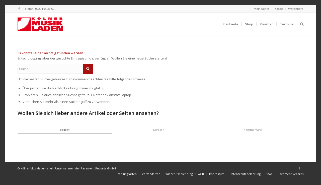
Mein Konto (261, 9)
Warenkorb (295, 9)
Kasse (279, 9)
